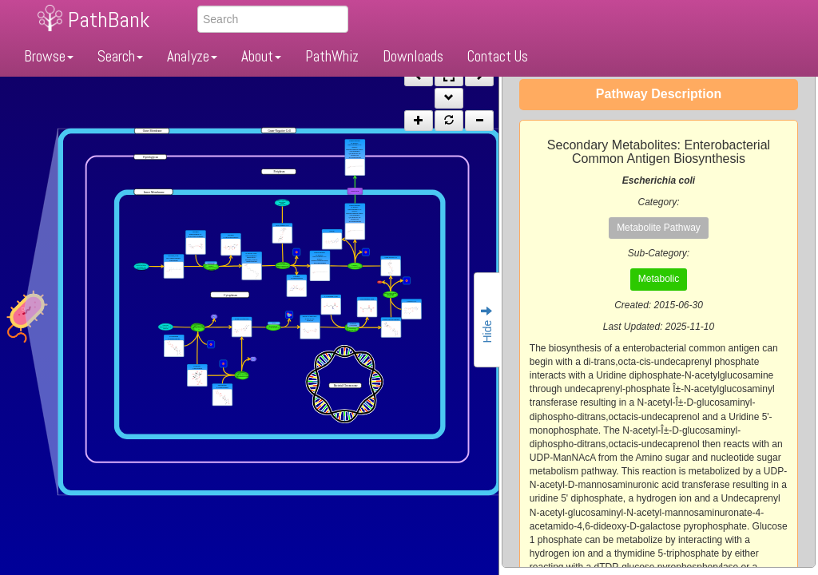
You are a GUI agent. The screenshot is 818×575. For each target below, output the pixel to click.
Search (120, 56)
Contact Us (497, 56)
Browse (48, 56)
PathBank (108, 20)
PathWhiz (332, 56)
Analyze (192, 56)
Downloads (413, 56)
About (261, 56)
